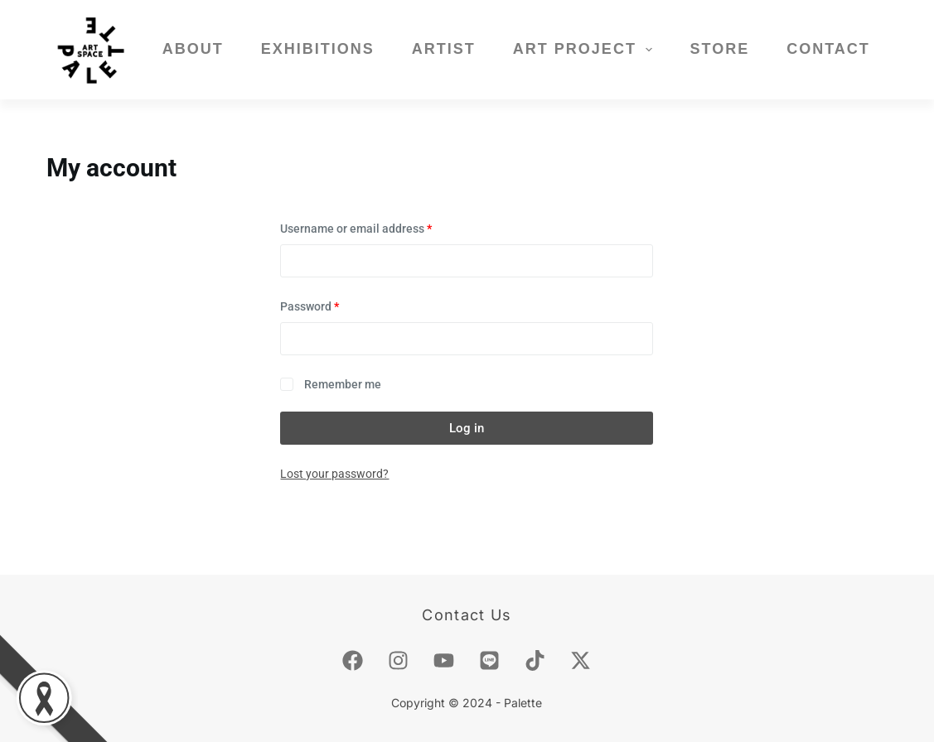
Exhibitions (318, 49)
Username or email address (379, 227)
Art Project (586, 50)
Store (719, 49)
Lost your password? (334, 473)
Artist (444, 49)
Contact (828, 49)
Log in (466, 428)
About (193, 49)
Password (333, 305)
